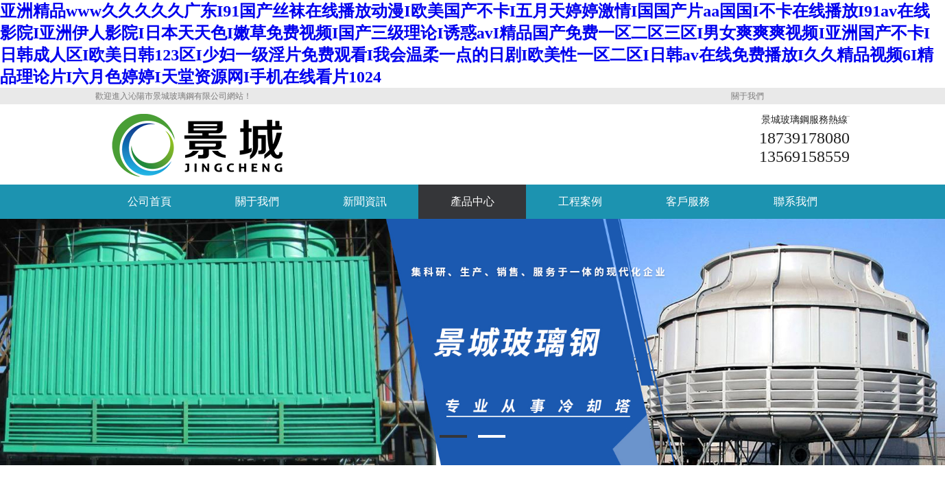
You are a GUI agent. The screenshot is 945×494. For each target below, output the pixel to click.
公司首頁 (149, 201)
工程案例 (580, 201)
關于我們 (747, 96)
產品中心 (472, 201)
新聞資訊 (365, 201)
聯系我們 (795, 201)
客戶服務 (688, 201)
